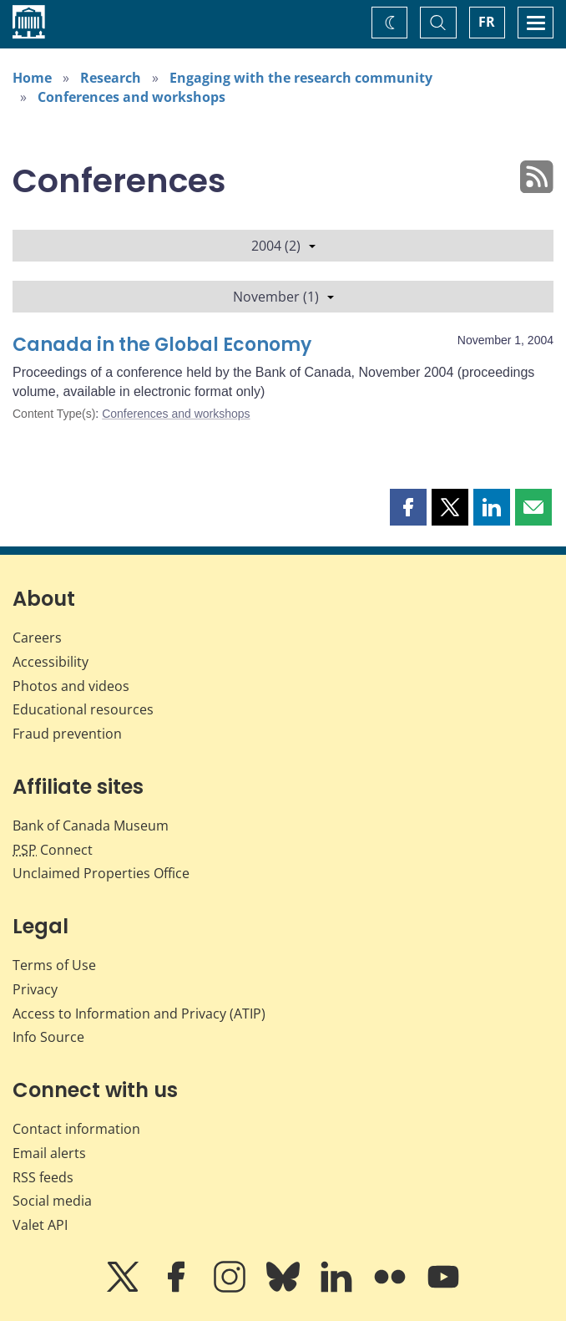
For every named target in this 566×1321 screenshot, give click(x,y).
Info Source (48, 1037)
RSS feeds (43, 1177)
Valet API (40, 1225)
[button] (408, 507)
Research (110, 78)
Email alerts (49, 1153)
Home (32, 78)
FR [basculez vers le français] (486, 22)
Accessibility (50, 662)
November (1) (283, 296)
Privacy (35, 989)
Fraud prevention (67, 733)
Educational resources (83, 709)
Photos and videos (71, 686)
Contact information (76, 1129)
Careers (37, 637)
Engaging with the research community (300, 78)
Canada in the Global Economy (162, 345)
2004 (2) (283, 245)
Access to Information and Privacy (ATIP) (139, 1013)
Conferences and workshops (131, 97)
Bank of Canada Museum (91, 825)
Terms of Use (54, 965)
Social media (52, 1200)
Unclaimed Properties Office (101, 873)
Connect (53, 850)
